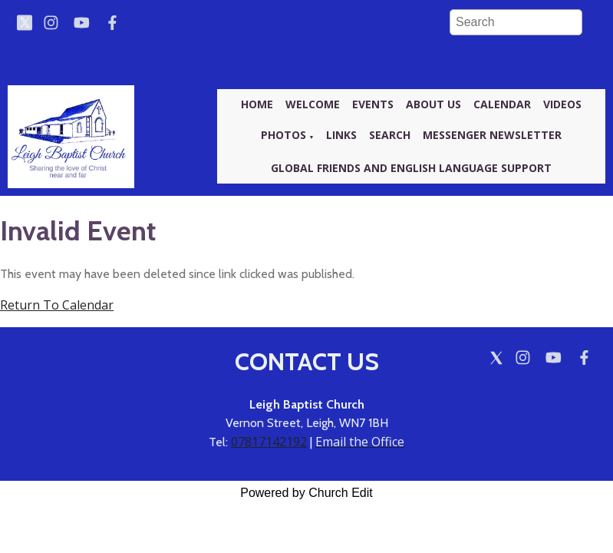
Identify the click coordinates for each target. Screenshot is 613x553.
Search (389, 134)
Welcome (312, 104)
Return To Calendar (57, 304)
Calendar (502, 104)
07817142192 (269, 441)
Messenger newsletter (492, 134)
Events (373, 104)
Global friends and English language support (411, 168)
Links (341, 134)
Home (257, 104)
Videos (562, 104)
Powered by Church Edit (306, 492)
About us (433, 104)
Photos (283, 134)
